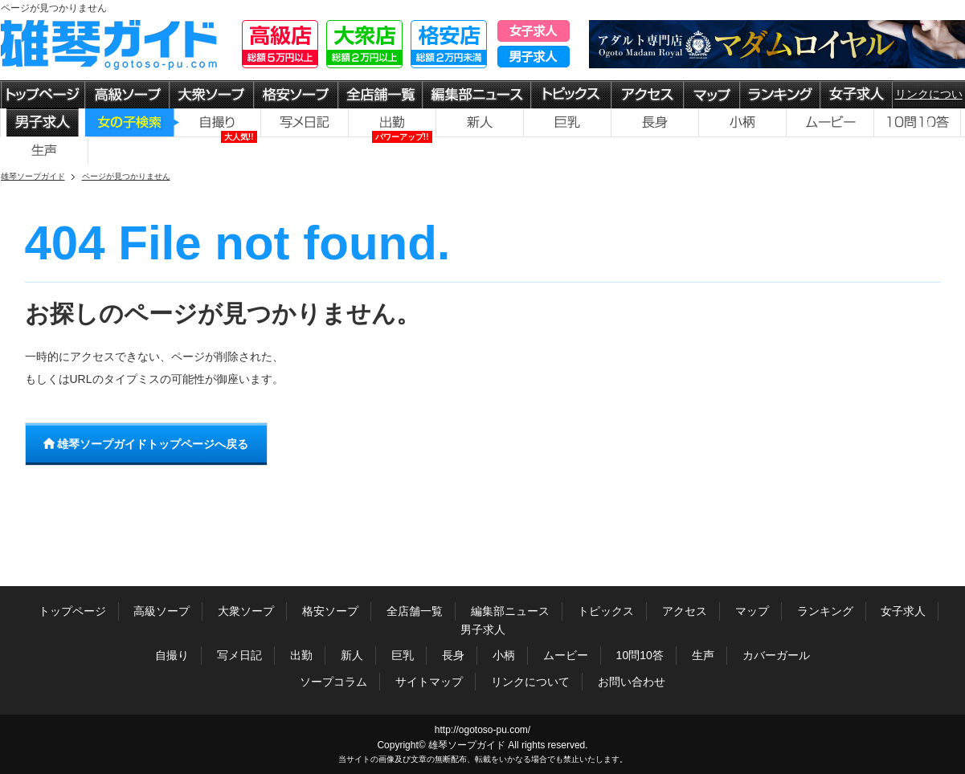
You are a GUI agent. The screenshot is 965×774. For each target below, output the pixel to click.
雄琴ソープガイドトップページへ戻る (146, 444)
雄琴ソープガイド (466, 745)
